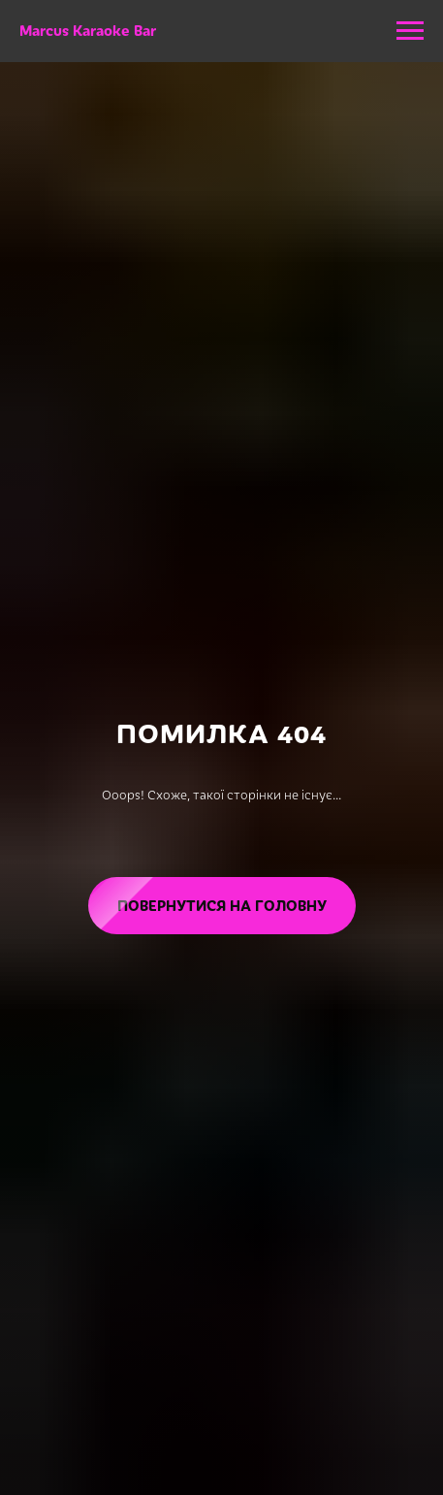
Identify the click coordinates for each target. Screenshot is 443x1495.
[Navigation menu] (410, 31)
